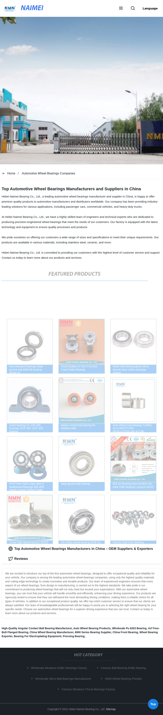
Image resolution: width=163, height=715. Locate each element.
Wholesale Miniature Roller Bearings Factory (60, 667)
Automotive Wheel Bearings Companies (48, 173)
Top (153, 704)
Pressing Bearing (74, 636)
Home (11, 173)
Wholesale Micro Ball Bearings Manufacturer (64, 678)
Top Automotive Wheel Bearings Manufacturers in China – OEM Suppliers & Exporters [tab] (80, 548)
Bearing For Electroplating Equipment (37, 636)
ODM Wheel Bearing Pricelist (124, 678)
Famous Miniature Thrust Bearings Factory (89, 689)
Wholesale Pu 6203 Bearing (129, 628)
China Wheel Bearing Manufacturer (51, 632)
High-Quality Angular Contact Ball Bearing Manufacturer (37, 628)
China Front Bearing (125, 632)
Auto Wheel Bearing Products (92, 628)
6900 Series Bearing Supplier (93, 632)
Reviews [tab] (18, 558)
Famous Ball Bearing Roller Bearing (124, 667)
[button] (121, 8)
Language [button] (150, 8)
